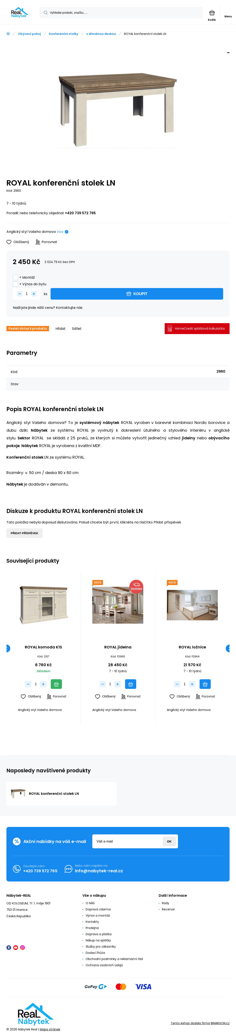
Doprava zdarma (98, 909)
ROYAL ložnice (192, 647)
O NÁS (90, 903)
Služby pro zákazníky (101, 946)
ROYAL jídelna (117, 647)
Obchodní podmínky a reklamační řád (114, 959)
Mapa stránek (50, 1029)
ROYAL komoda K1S (43, 647)
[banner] (20, 12)
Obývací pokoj (29, 34)
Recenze (168, 909)
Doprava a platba (99, 934)
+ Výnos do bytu (29, 284)
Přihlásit (169, 841)
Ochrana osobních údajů (104, 965)
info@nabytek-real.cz (99, 871)
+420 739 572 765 (80, 213)
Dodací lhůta (95, 953)
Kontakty (92, 922)
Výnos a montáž (98, 915)
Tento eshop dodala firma (190, 1023)
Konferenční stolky (63, 34)
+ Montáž (24, 277)
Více (60, 232)
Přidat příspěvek (24, 533)
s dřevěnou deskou (101, 34)
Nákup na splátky (98, 940)
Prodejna (92, 928)
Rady (165, 903)
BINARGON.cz (220, 1023)
